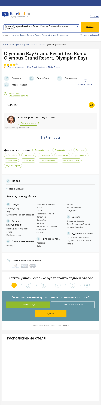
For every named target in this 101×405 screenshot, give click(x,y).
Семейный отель (62, 150)
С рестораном (80, 155)
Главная (5, 44)
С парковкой (28, 160)
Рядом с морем (13, 165)
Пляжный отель (42, 150)
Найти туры (50, 137)
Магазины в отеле (71, 160)
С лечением (45, 155)
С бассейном (11, 155)
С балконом (11, 160)
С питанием (29, 155)
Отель (12, 44)
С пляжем (80, 150)
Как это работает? (91, 35)
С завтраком (62, 155)
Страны (94, 16)
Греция (18, 44)
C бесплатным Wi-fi (48, 160)
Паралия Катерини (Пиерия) (33, 44)
